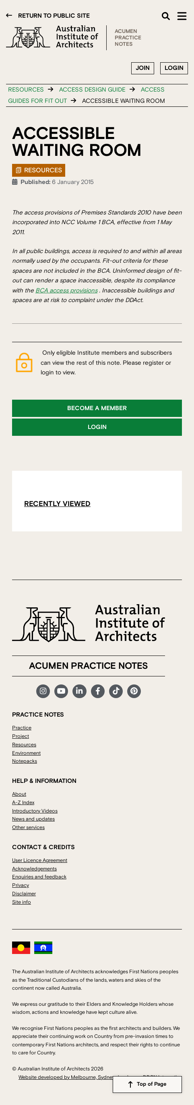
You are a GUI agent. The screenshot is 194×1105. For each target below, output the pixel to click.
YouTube (61, 691)
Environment (26, 753)
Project (20, 736)
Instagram (43, 691)
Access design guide (92, 90)
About (19, 794)
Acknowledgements (34, 869)
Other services (28, 827)
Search (166, 16)
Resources (26, 90)
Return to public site (54, 16)
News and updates (33, 819)
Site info (21, 902)
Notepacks (24, 761)
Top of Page (152, 1084)
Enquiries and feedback (39, 877)
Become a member (97, 408)
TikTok (116, 691)
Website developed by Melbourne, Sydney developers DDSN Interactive (100, 1077)
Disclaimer (24, 894)
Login (174, 68)
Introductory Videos (35, 811)
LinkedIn (79, 691)
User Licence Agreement (39, 860)
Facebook (98, 691)
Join (143, 68)
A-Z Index (23, 802)
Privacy (20, 885)
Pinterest (134, 691)
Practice (21, 728)
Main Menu (182, 16)
